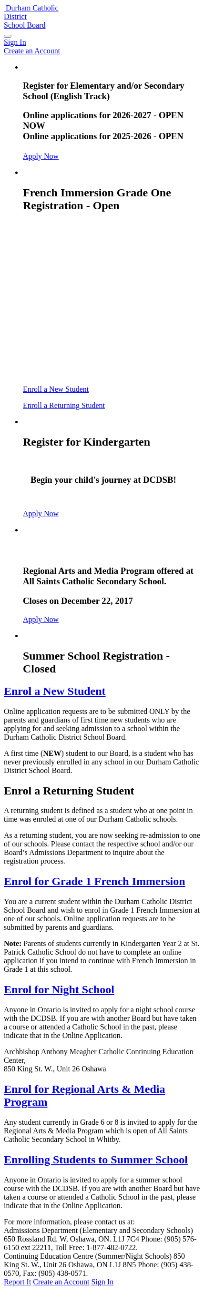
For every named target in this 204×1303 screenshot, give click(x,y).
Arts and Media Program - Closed (106, 550)
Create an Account (61, 1282)
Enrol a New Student (55, 691)
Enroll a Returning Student (64, 405)
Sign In (103, 1282)
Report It (17, 1282)
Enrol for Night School (59, 989)
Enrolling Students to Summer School (96, 1159)
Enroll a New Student (56, 389)
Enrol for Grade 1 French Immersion (94, 881)
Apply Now (41, 156)
